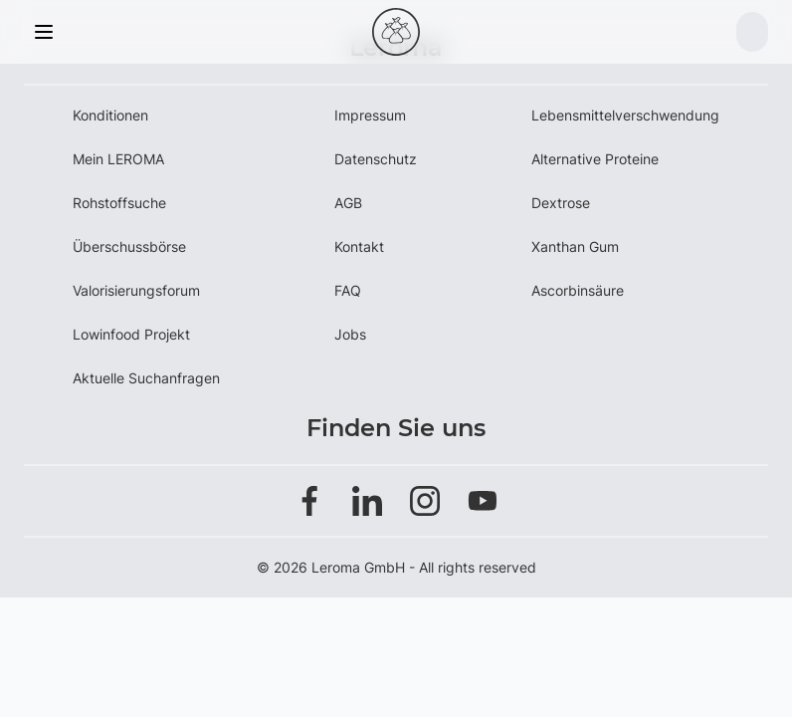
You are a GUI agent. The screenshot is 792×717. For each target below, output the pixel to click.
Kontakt (359, 246)
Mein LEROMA (118, 158)
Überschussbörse (129, 246)
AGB (348, 202)
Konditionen (110, 115)
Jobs (350, 334)
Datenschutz (375, 158)
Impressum (370, 115)
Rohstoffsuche (119, 202)
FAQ (347, 290)
